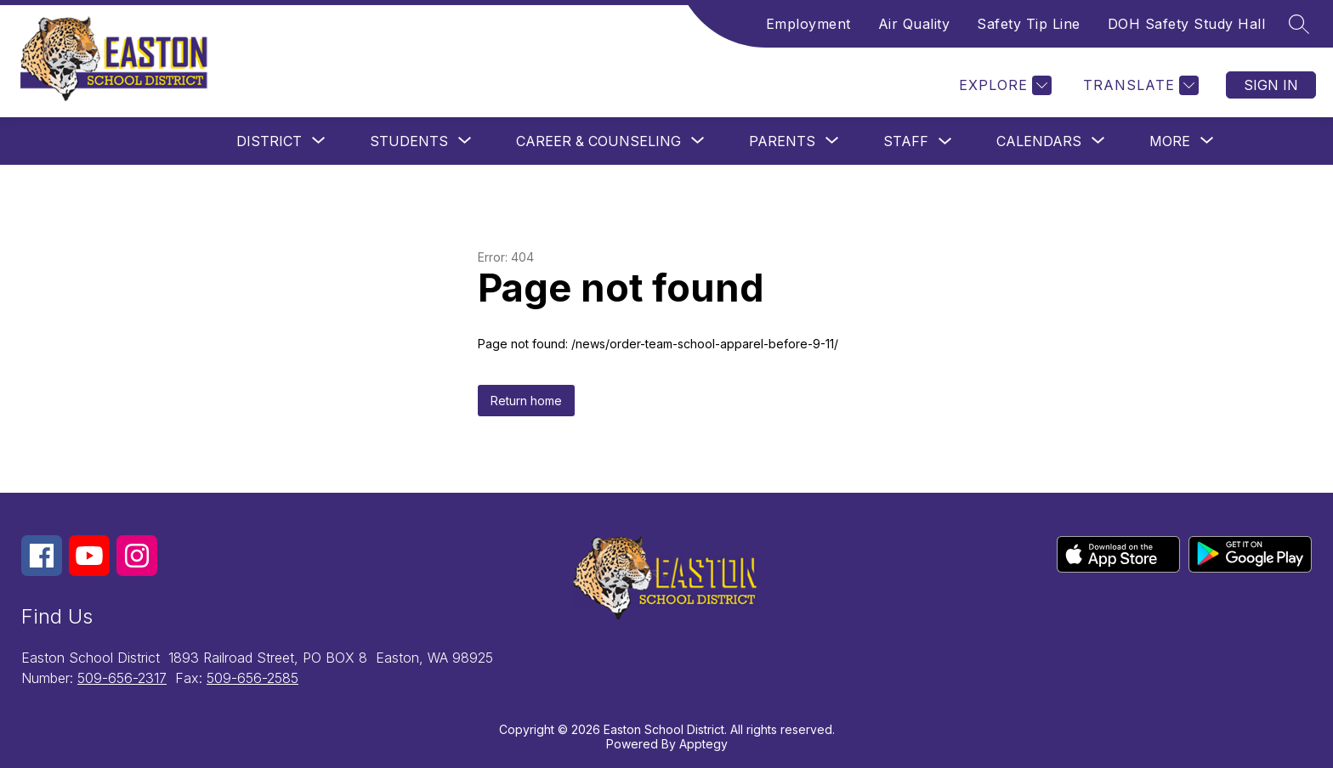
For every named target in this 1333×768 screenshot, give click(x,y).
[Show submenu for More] (1169, 141)
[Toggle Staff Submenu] (945, 141)
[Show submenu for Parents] (782, 141)
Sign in (1271, 84)
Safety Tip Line (1029, 23)
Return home (526, 400)
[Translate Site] (1139, 85)
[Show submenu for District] (269, 141)
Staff (905, 141)
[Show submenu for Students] (409, 141)
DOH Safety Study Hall (1187, 23)
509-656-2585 (252, 677)
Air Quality (914, 23)
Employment (808, 23)
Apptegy (703, 744)
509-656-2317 (122, 677)
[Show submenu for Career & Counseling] (598, 141)
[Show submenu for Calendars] (1038, 141)
